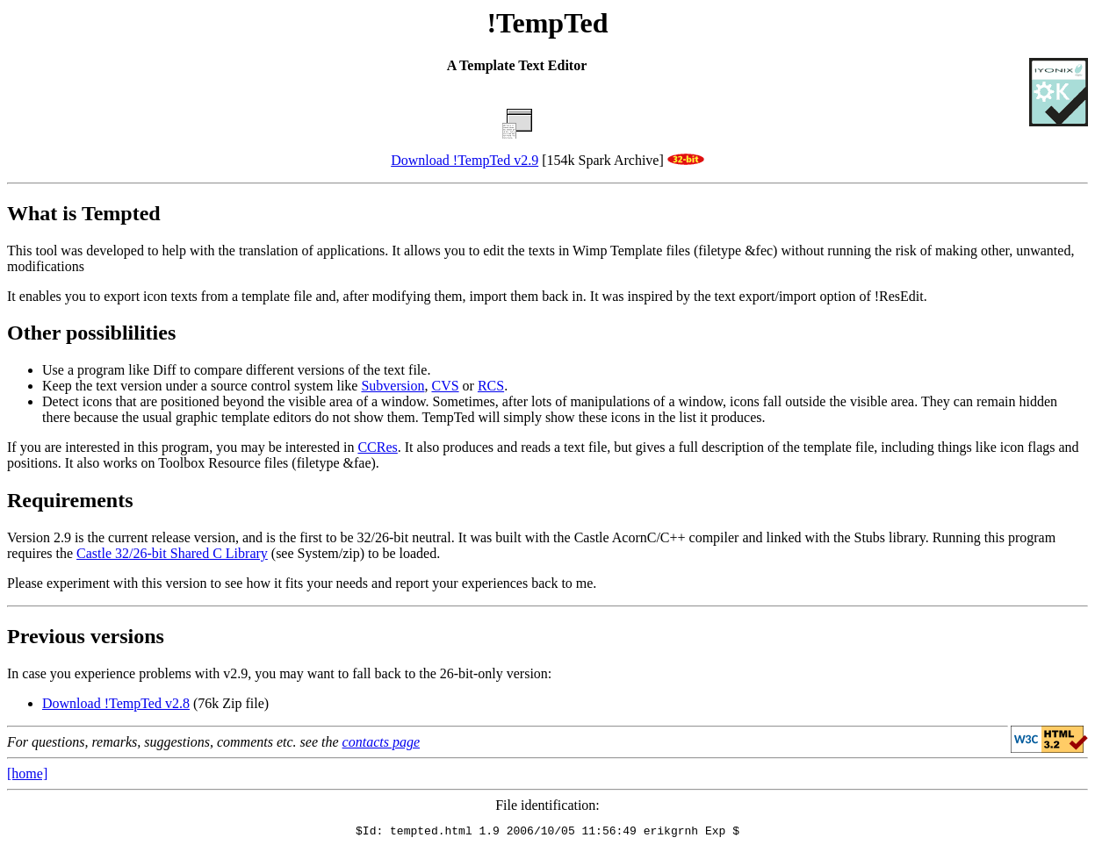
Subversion (392, 385)
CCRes (377, 447)
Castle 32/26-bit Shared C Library (172, 553)
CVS (444, 385)
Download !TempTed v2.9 (464, 160)
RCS (491, 385)
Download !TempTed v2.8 (116, 703)
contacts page (381, 741)
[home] (27, 773)
